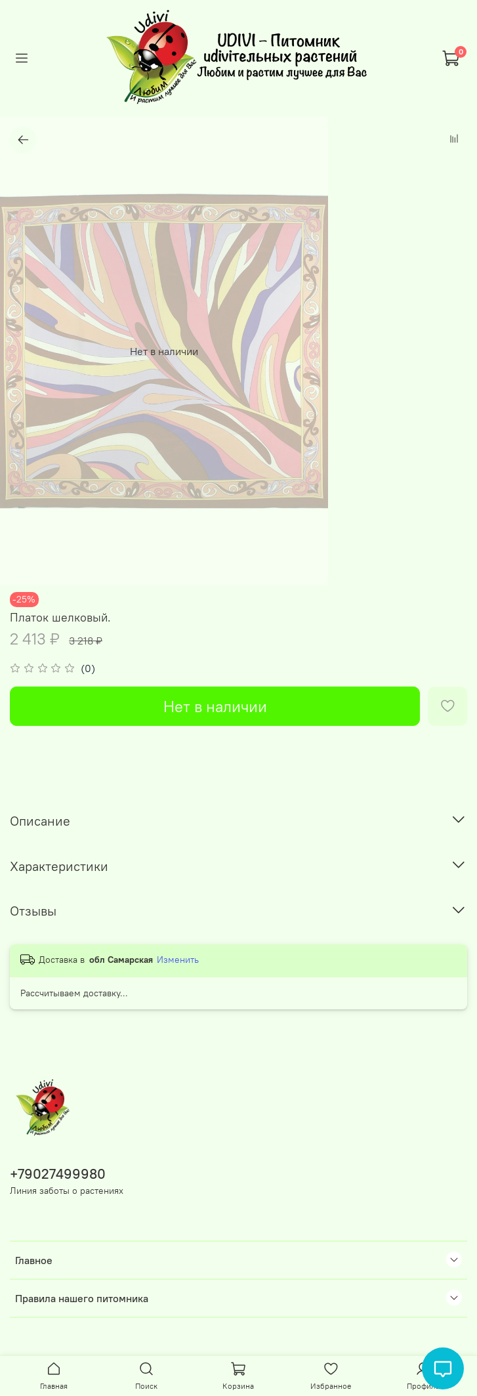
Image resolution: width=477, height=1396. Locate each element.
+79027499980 (58, 1174)
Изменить (178, 959)
